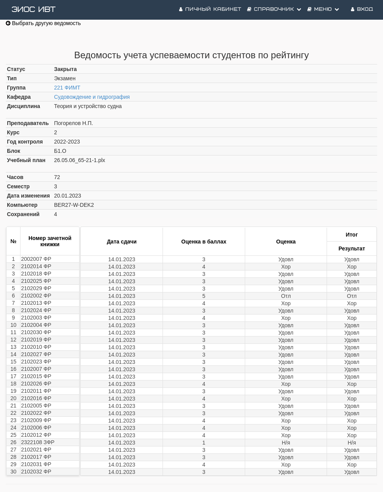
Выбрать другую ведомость (43, 23)
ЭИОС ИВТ (34, 9)
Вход (362, 9)
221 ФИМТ (67, 88)
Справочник (274, 9)
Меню (323, 9)
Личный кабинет (210, 9)
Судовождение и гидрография (92, 97)
